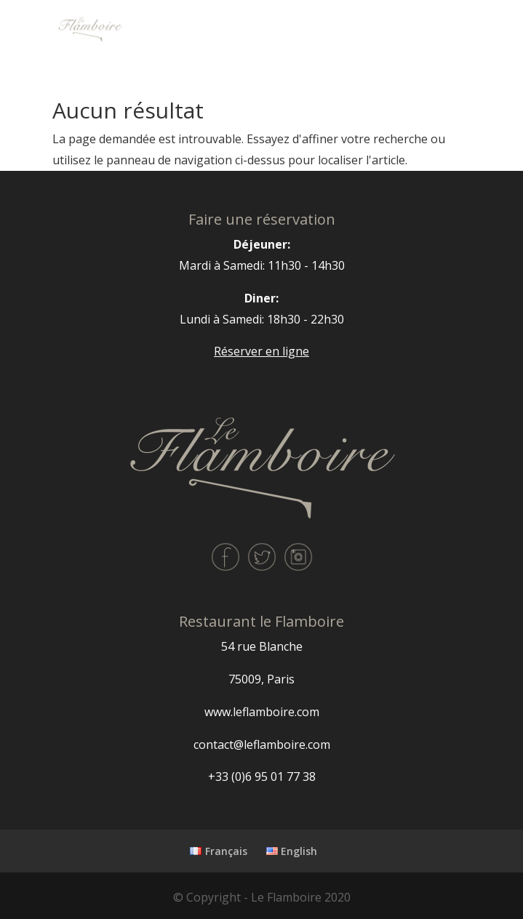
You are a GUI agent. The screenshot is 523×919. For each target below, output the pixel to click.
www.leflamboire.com (261, 712)
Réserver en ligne (261, 351)
